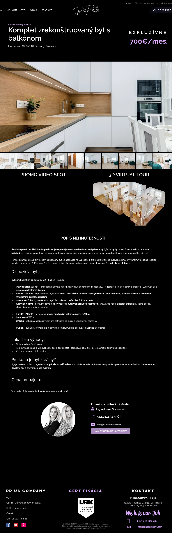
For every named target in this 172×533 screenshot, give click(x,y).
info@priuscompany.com (109, 424)
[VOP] (8, 498)
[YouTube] (16, 525)
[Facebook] (8, 525)
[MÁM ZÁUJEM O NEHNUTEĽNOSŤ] (110, 431)
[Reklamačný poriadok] (17, 508)
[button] (24, 503)
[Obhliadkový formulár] (17, 519)
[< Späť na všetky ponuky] (20, 25)
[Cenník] (10, 513)
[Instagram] (23, 525)
